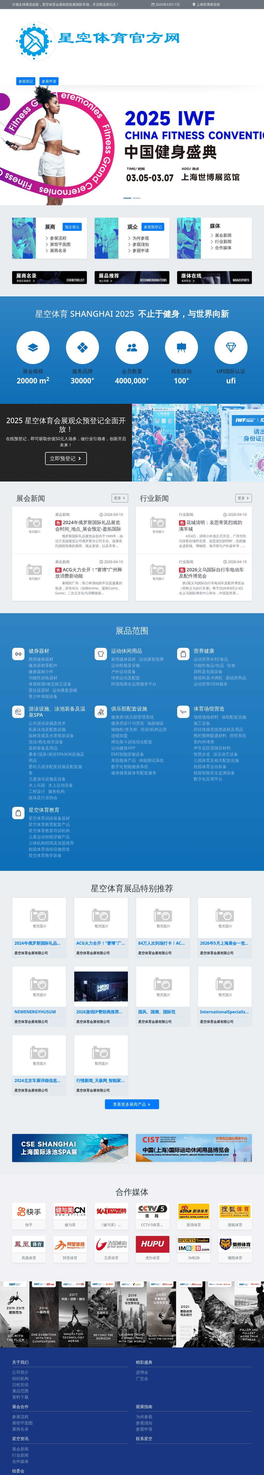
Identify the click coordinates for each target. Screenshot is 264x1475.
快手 (28, 1224)
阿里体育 (70, 1257)
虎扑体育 (152, 1257)
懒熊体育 (235, 1257)
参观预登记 (153, 226)
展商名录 (56, 250)
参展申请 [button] (49, 81)
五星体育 (111, 1257)
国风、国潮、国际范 (156, 1012)
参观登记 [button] (26, 81)
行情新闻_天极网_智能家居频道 (101, 1080)
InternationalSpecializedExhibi (225, 1012)
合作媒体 (221, 247)
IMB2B (194, 1257)
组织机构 (20, 1378)
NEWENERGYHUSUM (35, 1012)
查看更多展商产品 (132, 1104)
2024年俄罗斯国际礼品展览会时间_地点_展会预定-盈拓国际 (39, 943)
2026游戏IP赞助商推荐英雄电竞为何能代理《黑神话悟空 (101, 1012)
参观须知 (138, 244)
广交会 (142, 1378)
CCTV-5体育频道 (154, 1224)
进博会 (142, 1372)
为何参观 (138, 238)
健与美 (70, 1224)
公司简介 (20, 1372)
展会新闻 (221, 235)
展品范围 (20, 1391)
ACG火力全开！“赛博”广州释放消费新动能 (101, 943)
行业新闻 (221, 241)
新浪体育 (194, 1224)
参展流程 (56, 238)
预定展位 (72, 226)
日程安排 (20, 1384)
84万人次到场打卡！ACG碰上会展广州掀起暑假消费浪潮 (163, 943)
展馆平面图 (58, 244)
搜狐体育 (235, 1224)
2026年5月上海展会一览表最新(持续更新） (225, 943)
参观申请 (138, 250)
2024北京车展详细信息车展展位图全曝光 (39, 1080)
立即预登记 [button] (66, 458)
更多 (120, 497)
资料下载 (20, 1397)
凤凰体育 (29, 1257)
